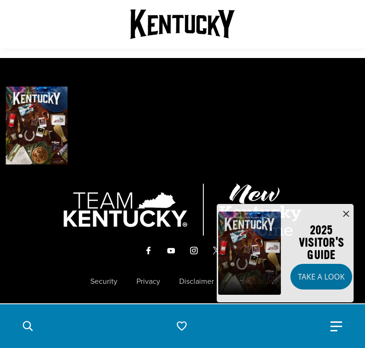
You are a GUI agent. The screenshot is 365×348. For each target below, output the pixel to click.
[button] (27, 326)
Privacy (148, 281)
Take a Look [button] (321, 276)
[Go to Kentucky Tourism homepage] (182, 24)
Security (103, 281)
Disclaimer (196, 281)
